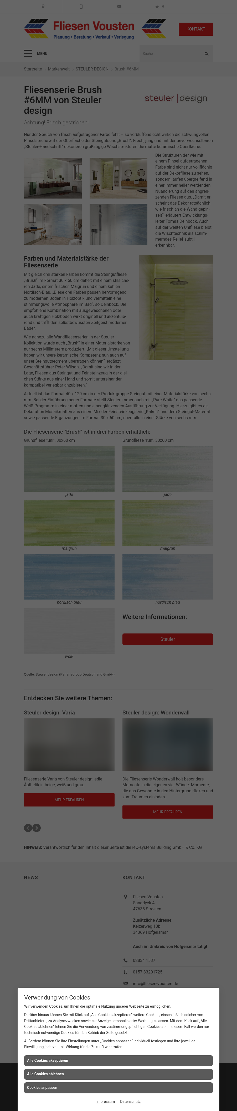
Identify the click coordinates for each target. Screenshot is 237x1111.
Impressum (105, 1101)
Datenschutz (130, 1101)
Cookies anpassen (42, 1087)
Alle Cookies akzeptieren (47, 1060)
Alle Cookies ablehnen (45, 1074)
